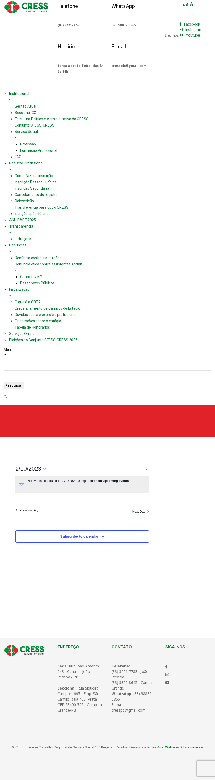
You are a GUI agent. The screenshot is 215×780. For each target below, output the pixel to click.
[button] (5, 397)
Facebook (192, 24)
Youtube (193, 35)
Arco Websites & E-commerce (180, 747)
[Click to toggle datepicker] (30, 468)
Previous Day (26, 510)
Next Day (140, 512)
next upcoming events (112, 481)
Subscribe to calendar (79, 536)
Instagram (193, 30)
